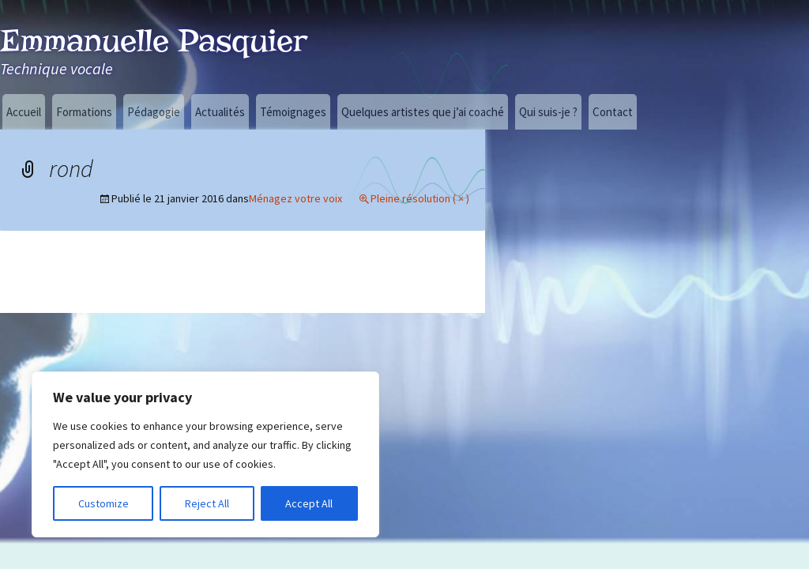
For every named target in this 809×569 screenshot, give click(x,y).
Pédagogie (153, 111)
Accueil (23, 111)
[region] (205, 454)
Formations (84, 111)
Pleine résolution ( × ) (420, 198)
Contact (613, 111)
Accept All (309, 503)
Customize (103, 503)
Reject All (207, 503)
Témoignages (293, 111)
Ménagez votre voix (295, 198)
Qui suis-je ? (548, 111)
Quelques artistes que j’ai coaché (422, 111)
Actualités (220, 111)
